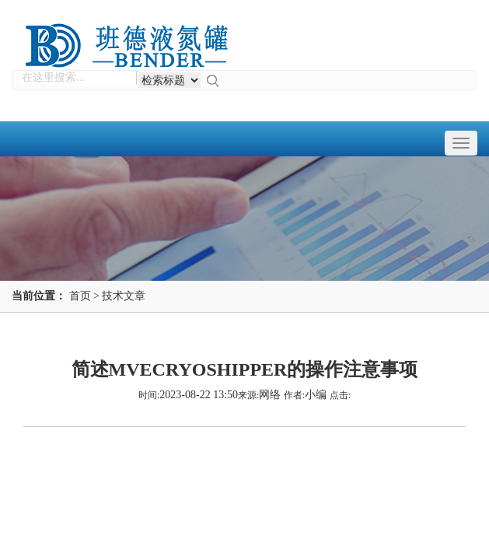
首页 (80, 296)
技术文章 (123, 296)
